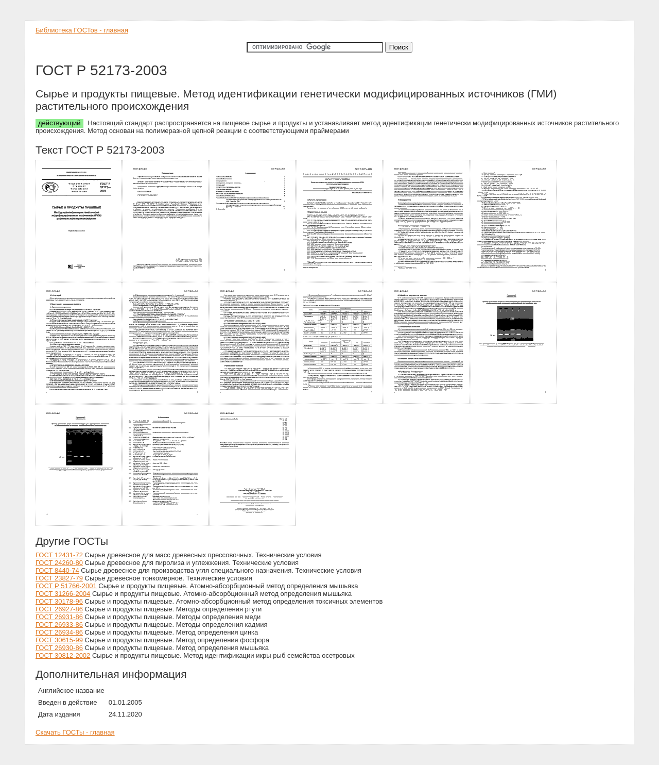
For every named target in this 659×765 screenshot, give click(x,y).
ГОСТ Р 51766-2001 (66, 586)
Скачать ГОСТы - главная (75, 732)
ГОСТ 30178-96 (59, 601)
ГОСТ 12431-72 (59, 555)
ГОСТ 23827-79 (59, 578)
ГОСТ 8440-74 (57, 570)
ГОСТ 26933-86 (59, 624)
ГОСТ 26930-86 (59, 648)
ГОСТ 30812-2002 (63, 655)
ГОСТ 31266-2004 (63, 593)
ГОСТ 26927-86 (59, 609)
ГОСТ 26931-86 (59, 617)
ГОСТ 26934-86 (59, 632)
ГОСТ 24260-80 (59, 563)
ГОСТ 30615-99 (59, 640)
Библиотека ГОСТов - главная (82, 30)
